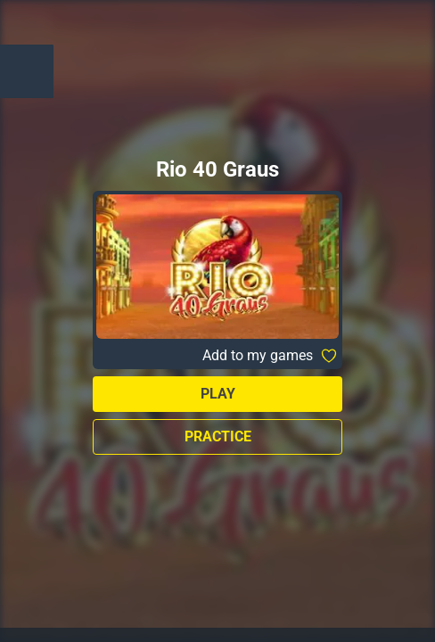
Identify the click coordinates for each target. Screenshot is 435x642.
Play (218, 393)
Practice (218, 436)
